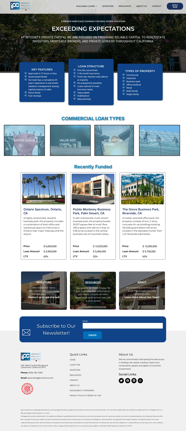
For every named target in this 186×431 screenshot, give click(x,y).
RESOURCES (125, 6)
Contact (156, 6)
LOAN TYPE (75, 364)
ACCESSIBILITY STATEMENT (83, 390)
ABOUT (142, 282)
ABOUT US (141, 6)
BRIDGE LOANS (24, 140)
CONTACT (74, 380)
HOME (73, 359)
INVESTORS (108, 6)
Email (85, 321)
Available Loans (86, 6)
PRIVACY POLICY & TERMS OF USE (87, 395)
